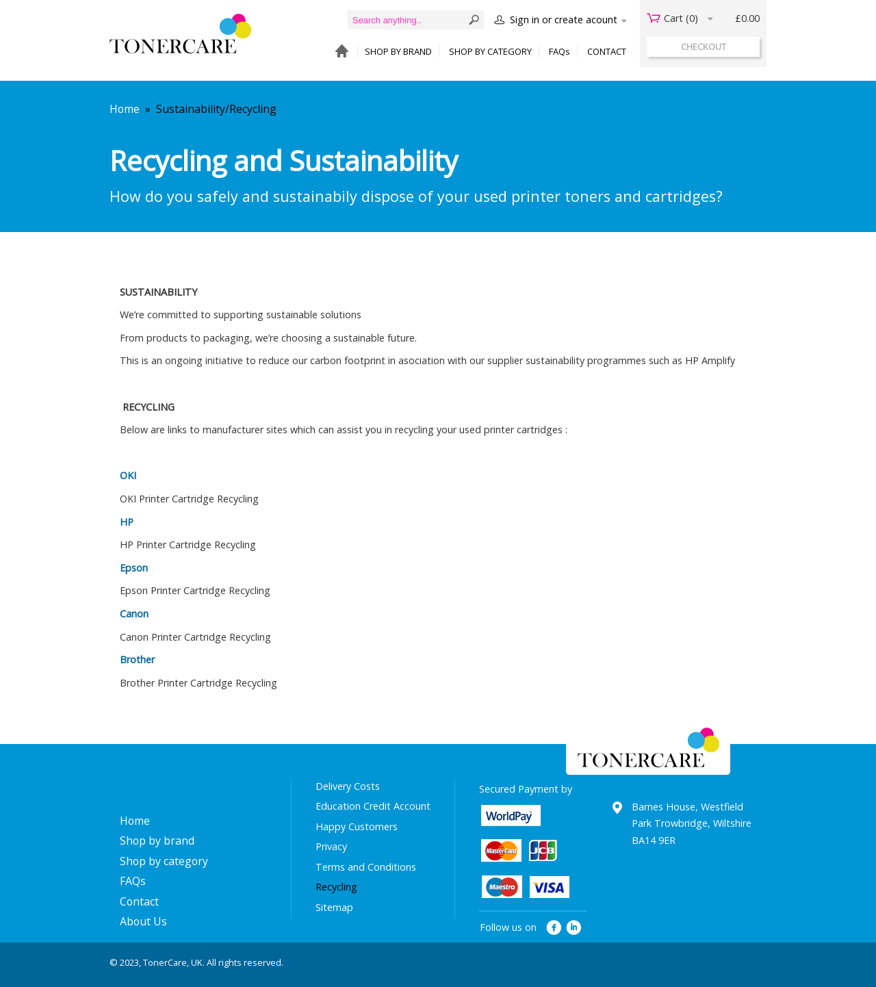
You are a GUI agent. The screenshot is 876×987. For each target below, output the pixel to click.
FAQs (559, 51)
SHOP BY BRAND (398, 51)
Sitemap (334, 907)
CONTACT (606, 51)
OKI (128, 475)
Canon (134, 613)
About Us (143, 921)
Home (125, 108)
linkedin (574, 927)
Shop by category (164, 861)
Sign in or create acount (563, 19)
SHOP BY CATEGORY (490, 51)
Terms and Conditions (365, 866)
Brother (137, 659)
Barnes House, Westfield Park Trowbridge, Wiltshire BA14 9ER (691, 823)
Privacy (331, 846)
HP (126, 521)
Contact (139, 901)
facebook (554, 927)
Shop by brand (157, 840)
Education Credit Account (372, 805)
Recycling (336, 886)
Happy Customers (356, 826)
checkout (703, 46)
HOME (338, 51)
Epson (134, 567)
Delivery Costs (347, 786)
